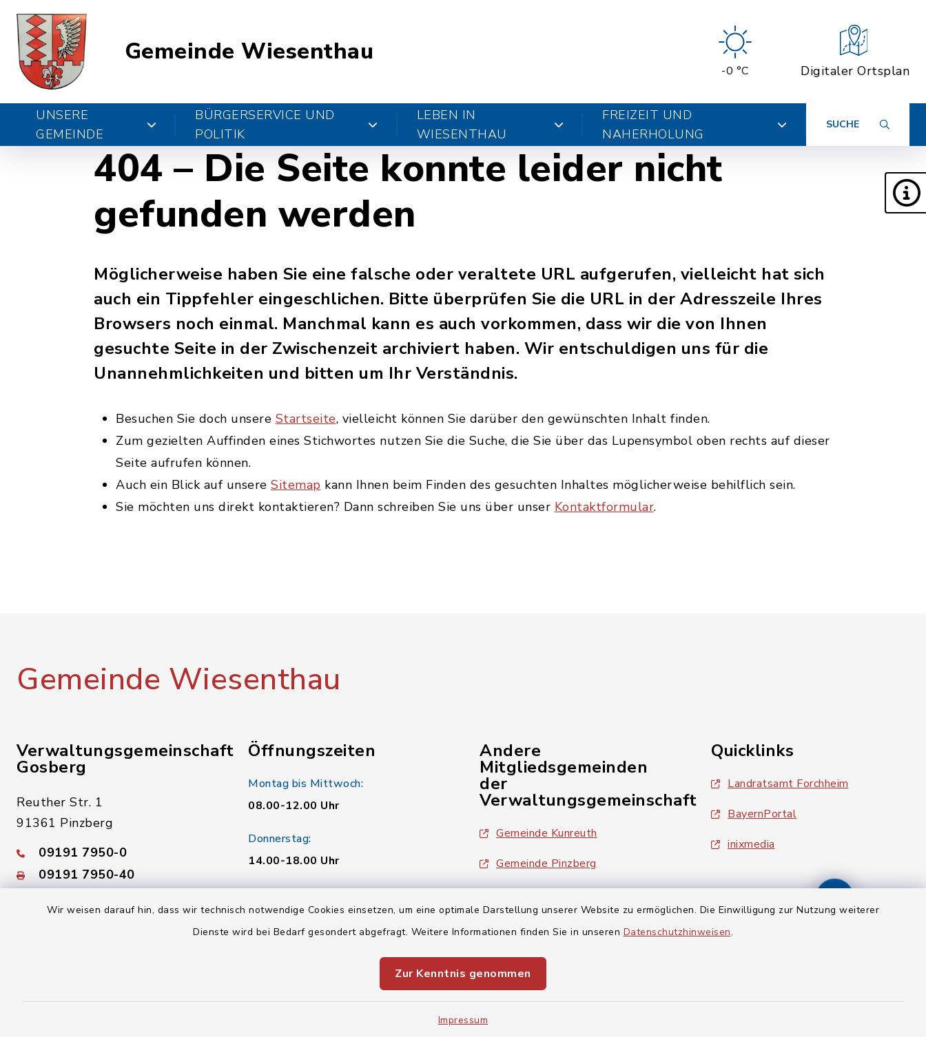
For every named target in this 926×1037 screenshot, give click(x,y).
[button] (905, 192)
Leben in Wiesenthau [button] (490, 125)
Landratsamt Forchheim (780, 783)
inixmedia (743, 844)
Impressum (463, 1020)
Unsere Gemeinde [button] (96, 125)
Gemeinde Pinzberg (538, 863)
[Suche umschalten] (857, 124)
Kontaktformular (605, 507)
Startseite (306, 418)
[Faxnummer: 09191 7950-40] (116, 874)
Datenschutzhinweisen (677, 932)
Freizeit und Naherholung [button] (694, 125)
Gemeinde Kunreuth (538, 833)
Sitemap (296, 484)
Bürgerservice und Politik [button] (286, 125)
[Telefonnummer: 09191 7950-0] (116, 852)
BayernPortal (753, 813)
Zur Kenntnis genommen (463, 973)
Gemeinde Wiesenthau (249, 52)
